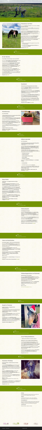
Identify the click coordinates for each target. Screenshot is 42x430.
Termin (27, 47)
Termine (32, 102)
